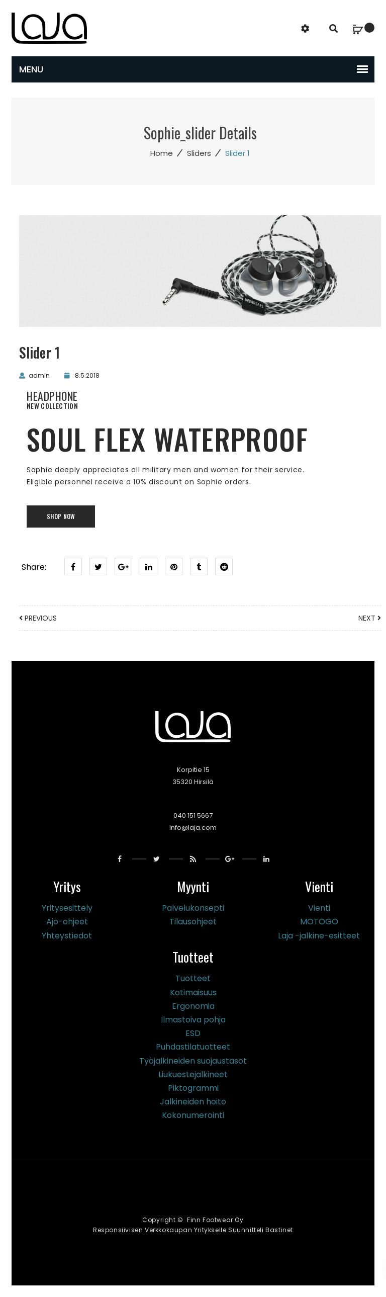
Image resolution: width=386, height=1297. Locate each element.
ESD (193, 1033)
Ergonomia (193, 1006)
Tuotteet (193, 978)
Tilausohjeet (193, 921)
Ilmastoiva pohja (193, 1019)
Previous (38, 618)
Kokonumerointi (193, 1115)
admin (39, 375)
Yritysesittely (67, 908)
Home (161, 153)
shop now (61, 516)
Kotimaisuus (193, 992)
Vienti (319, 908)
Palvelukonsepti (193, 908)
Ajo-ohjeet (67, 921)
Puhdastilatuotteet (193, 1047)
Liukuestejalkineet (193, 1074)
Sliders (199, 153)
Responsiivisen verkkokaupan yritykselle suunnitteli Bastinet (193, 1230)
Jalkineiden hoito (193, 1101)
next (369, 618)
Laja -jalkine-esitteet (319, 935)
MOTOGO (319, 921)
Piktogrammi (193, 1088)
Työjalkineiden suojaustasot (193, 1061)
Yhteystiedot (67, 935)
